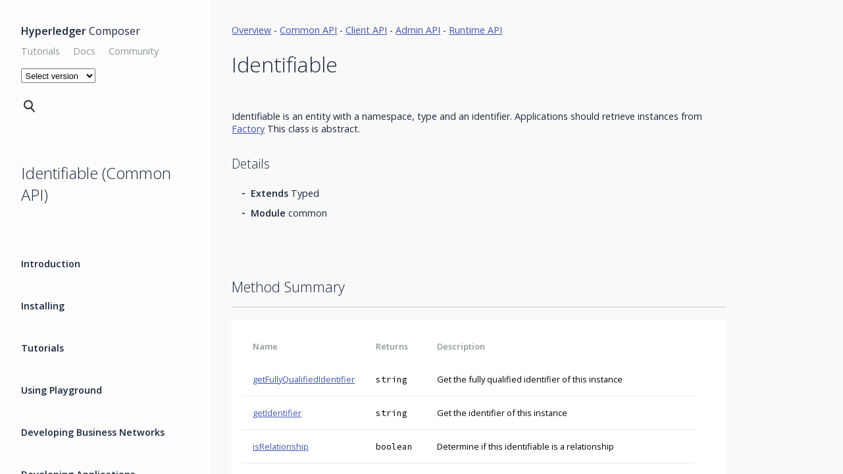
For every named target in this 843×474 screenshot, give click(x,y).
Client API (366, 30)
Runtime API (475, 30)
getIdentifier (277, 413)
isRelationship (281, 446)
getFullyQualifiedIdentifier (304, 379)
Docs (84, 51)
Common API (308, 30)
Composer (80, 31)
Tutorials (40, 51)
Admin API (418, 30)
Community (134, 51)
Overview (251, 30)
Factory (248, 128)
